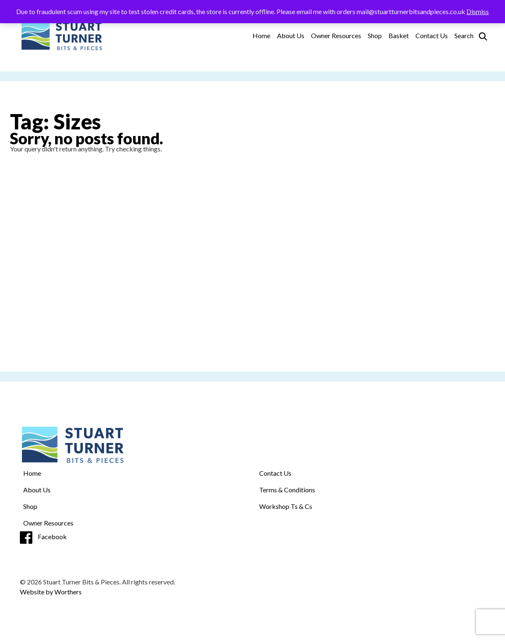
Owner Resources (336, 35)
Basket (398, 35)
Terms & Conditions (287, 490)
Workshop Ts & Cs (285, 506)
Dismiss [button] (477, 11)
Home (261, 35)
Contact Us (431, 35)
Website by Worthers (51, 592)
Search (463, 35)
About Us (290, 35)
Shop (375, 35)
